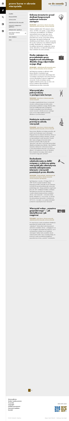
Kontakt (10, 410)
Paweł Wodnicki (52, 418)
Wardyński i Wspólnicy (16, 418)
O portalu (11, 403)
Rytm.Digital (64, 418)
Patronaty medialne (13, 408)
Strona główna (12, 399)
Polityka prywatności (14, 406)
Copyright (11, 405)
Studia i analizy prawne (15, 401)
